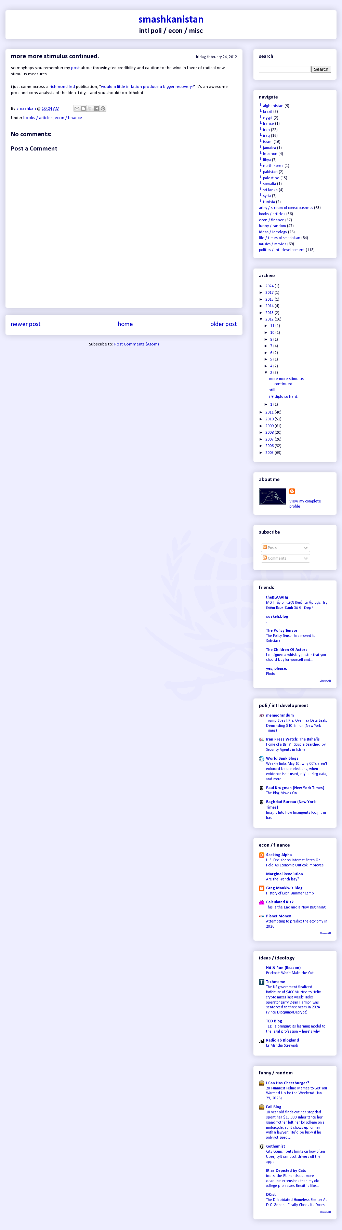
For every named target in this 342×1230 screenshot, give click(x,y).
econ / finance (68, 118)
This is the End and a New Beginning (296, 907)
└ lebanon (268, 154)
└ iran (264, 130)
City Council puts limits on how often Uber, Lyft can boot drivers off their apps (295, 1157)
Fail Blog (273, 1107)
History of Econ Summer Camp (290, 893)
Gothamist (275, 1146)
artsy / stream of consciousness (286, 208)
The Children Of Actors (286, 650)
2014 (270, 306)
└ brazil (265, 112)
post (75, 68)
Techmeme (275, 982)
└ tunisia (267, 202)
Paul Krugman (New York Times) (295, 788)
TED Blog (274, 1021)
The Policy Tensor (282, 631)
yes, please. (276, 669)
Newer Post (26, 324)
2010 (270, 419)
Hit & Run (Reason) (283, 968)
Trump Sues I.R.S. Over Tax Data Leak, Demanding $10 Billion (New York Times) (296, 726)
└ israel (266, 142)
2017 (270, 293)
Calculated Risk (279, 902)
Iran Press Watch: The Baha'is (293, 739)
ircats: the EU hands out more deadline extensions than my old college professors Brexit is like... (292, 1181)
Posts (270, 548)
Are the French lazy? (282, 879)
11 (272, 326)
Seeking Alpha (279, 855)
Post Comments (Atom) (136, 344)
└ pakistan (268, 172)
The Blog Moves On (281, 793)
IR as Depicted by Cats (286, 1171)
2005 (270, 453)
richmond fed (62, 86)
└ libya (265, 160)
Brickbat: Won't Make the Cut (290, 973)
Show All (325, 680)
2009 (270, 426)
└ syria (265, 196)
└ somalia (267, 184)
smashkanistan (171, 20)
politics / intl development (282, 250)
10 (272, 333)
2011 (270, 412)
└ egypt (266, 118)
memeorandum (280, 716)
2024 (270, 286)
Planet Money (278, 916)
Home (125, 324)
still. (272, 390)
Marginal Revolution (284, 874)
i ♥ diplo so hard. (283, 397)
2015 (270, 300)
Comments (274, 559)
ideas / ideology (273, 232)
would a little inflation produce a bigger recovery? (147, 86)
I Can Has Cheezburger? (287, 1083)
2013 (270, 313)
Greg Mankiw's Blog (284, 888)
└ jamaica (267, 148)
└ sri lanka (268, 190)
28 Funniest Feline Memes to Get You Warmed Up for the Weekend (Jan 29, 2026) (296, 1093)
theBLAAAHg (277, 598)
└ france (266, 124)
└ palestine (269, 178)
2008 (270, 433)
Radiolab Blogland (282, 1040)
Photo (270, 674)
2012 (270, 319)
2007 (270, 439)
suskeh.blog (277, 617)
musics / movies (272, 244)
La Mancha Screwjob (282, 1046)
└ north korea (271, 166)
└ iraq (264, 136)
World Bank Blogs (282, 759)
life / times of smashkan (279, 238)
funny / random (272, 226)
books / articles (38, 118)
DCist (271, 1195)
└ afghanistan (271, 106)
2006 (270, 446)
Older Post (223, 324)
